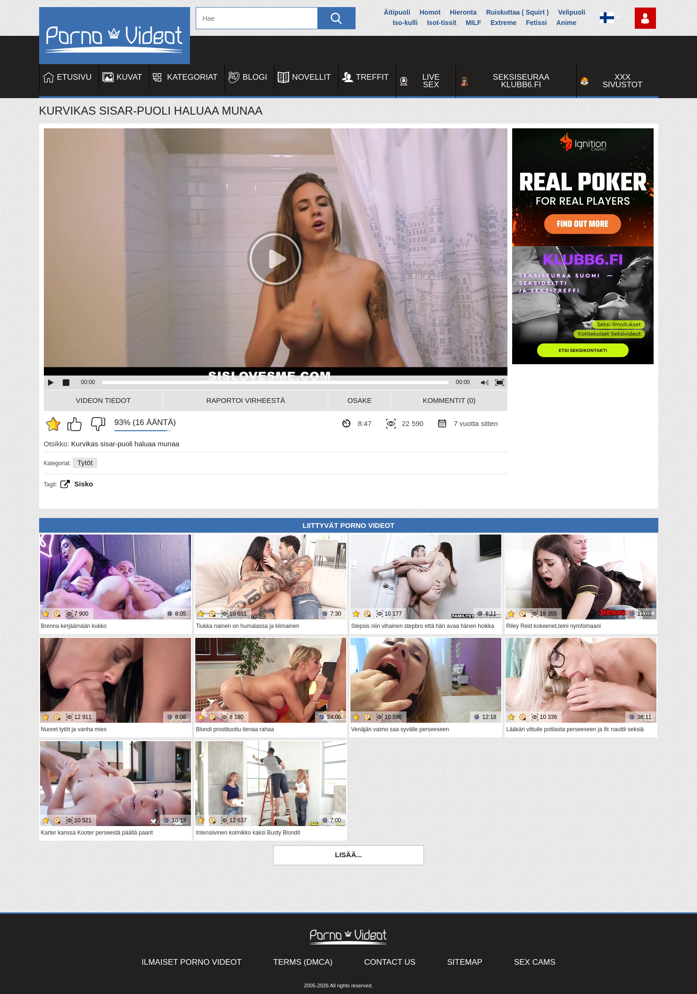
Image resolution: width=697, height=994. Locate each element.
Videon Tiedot (103, 400)
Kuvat (129, 77)
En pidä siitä (95, 424)
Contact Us (389, 962)
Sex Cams (535, 962)
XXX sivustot (623, 81)
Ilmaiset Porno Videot (191, 962)
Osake (360, 400)
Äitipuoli (397, 12)
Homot (430, 12)
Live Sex (431, 81)
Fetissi (536, 22)
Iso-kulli (405, 22)
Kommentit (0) (449, 400)
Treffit (372, 77)
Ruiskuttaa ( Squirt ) (517, 12)
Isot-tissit (441, 22)
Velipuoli (572, 12)
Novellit (311, 77)
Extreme (503, 22)
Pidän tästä (76, 424)
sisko (84, 484)
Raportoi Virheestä (245, 400)
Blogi (254, 77)
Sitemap (464, 962)
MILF (473, 22)
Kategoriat (192, 77)
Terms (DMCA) (303, 962)
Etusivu (74, 77)
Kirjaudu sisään (645, 18)
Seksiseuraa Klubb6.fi (521, 81)
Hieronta (463, 12)
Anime (566, 22)
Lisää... (348, 855)
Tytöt (85, 463)
